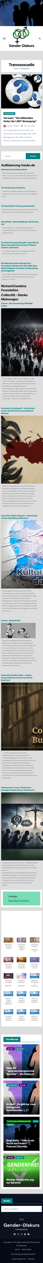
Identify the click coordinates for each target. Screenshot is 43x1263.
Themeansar (21, 1245)
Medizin (10, 1125)
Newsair (34, 1242)
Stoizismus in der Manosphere (14, 169)
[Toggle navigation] (4, 38)
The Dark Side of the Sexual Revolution (18, 206)
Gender (10, 1049)
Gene (36, 1121)
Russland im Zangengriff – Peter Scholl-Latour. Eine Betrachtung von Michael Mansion (18, 410)
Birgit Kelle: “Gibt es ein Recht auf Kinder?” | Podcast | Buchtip (20, 1143)
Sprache (20, 1049)
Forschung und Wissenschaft (18, 1121)
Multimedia (26, 1249)
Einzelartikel (9, 114)
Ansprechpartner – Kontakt (23, 1259)
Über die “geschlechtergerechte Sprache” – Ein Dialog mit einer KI (21, 1072)
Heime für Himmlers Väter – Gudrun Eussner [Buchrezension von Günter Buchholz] (17, 677)
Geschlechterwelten (18, 900)
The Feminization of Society (13, 188)
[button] (8, 944)
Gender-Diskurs (21, 46)
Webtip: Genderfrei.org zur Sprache (20, 1181)
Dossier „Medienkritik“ (11, 620)
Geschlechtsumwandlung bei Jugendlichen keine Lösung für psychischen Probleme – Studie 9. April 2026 (20, 245)
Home (17, 1249)
